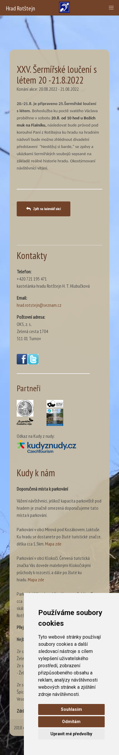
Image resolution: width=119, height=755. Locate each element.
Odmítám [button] (71, 721)
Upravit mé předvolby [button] (71, 733)
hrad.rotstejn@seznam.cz (39, 305)
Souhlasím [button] (71, 709)
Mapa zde (53, 544)
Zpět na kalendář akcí (47, 209)
